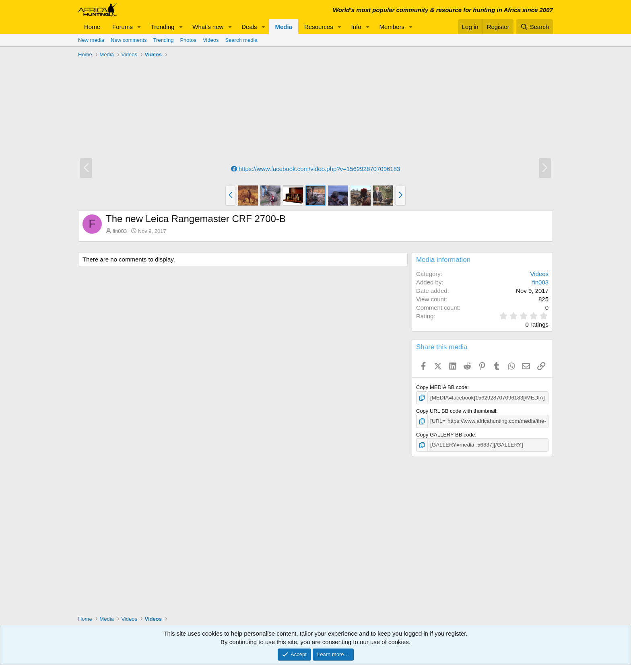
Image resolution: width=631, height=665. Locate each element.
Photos (188, 40)
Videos (211, 40)
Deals (249, 26)
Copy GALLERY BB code (445, 434)
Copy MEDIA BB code (441, 387)
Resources (318, 26)
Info (356, 26)
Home (92, 26)
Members (391, 26)
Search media (241, 40)
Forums (122, 26)
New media (91, 40)
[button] (139, 26)
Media (283, 26)
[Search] (534, 26)
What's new (207, 26)
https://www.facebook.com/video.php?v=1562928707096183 (315, 168)
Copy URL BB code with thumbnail (456, 411)
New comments (129, 40)
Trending (163, 26)
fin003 (120, 231)
